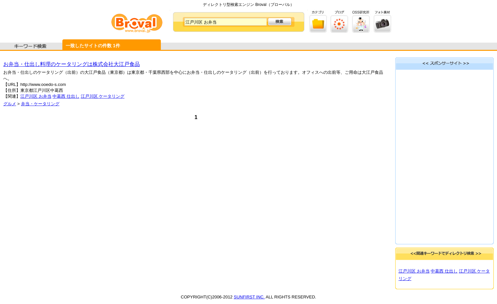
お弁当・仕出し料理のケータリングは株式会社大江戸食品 (71, 64)
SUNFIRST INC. (249, 296)
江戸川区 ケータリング (103, 96)
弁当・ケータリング (40, 103)
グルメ (9, 103)
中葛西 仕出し (66, 96)
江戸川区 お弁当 (36, 96)
